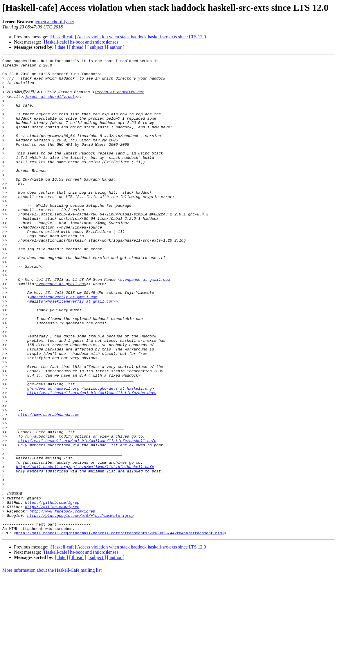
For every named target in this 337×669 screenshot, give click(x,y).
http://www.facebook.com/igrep (62, 600)
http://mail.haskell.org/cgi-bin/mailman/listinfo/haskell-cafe (87, 516)
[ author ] (116, 47)
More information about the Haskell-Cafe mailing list (52, 663)
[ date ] (61, 47)
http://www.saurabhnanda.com (49, 485)
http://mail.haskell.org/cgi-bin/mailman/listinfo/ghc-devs (91, 459)
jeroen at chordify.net (54, 21)
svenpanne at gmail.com (145, 323)
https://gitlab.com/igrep (52, 595)
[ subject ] (96, 47)
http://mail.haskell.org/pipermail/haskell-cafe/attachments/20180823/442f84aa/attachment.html (120, 626)
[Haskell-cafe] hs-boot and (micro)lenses (80, 41)
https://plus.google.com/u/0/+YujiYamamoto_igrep (80, 605)
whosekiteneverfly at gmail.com (64, 344)
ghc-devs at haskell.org (53, 453)
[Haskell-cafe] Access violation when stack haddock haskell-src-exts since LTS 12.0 (128, 36)
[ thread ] (77, 47)
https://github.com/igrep (52, 590)
